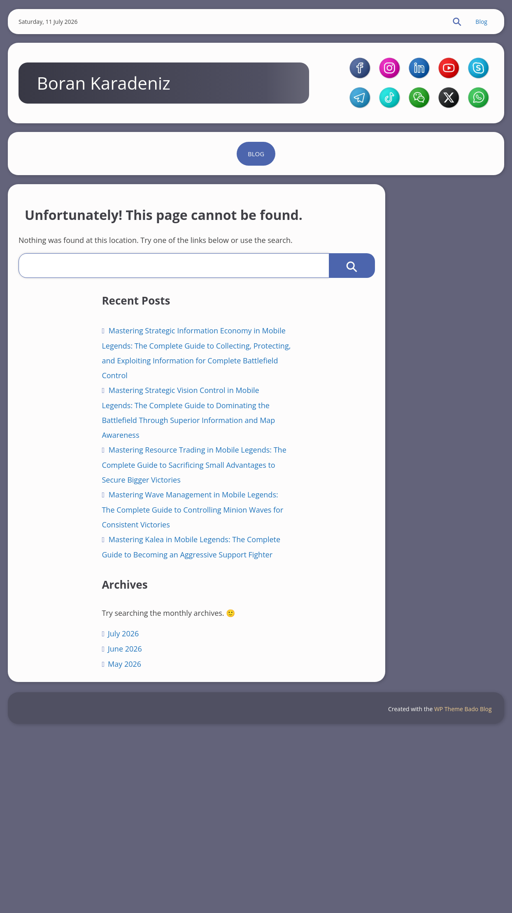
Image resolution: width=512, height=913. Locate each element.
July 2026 (65, 809)
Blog (477, 23)
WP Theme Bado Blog (460, 886)
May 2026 (66, 839)
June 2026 (67, 824)
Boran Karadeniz (110, 102)
